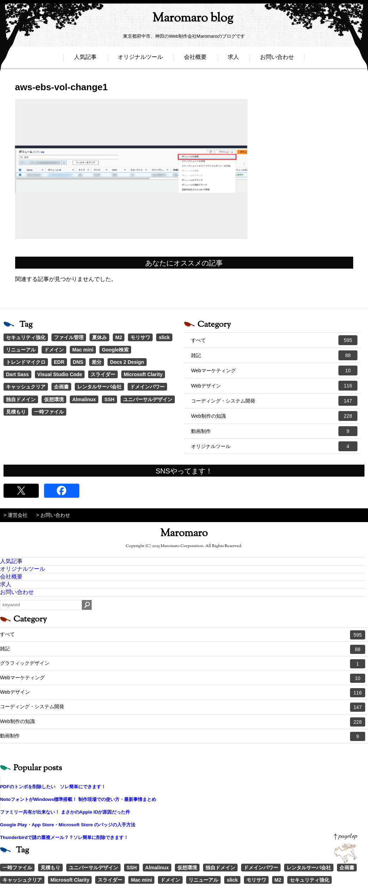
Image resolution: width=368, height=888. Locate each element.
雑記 (274, 355)
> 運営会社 (15, 515)
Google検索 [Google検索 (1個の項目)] (115, 350)
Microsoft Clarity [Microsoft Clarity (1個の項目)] (143, 374)
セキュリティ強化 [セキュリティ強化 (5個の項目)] (25, 337)
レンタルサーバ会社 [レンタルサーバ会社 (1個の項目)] (99, 387)
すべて (274, 340)
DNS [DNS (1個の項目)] (78, 362)
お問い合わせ (277, 59)
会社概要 (195, 59)
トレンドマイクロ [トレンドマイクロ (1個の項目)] (25, 362)
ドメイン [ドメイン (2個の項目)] (54, 350)
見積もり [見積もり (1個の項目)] (16, 412)
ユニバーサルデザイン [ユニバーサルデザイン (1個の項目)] (147, 399)
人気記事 (85, 59)
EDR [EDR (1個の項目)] (59, 362)
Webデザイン (274, 386)
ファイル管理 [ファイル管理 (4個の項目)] (69, 337)
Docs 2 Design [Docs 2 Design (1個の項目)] (127, 362)
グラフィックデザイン (182, 663)
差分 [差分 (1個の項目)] (97, 362)
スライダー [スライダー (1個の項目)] (103, 374)
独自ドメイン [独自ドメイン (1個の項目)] (21, 399)
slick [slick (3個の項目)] (164, 337)
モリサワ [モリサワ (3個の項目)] (140, 337)
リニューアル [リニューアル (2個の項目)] (21, 350)
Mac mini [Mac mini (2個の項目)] (82, 350)
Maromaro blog (184, 20)
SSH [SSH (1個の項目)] (109, 399)
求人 (233, 59)
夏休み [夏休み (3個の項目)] (99, 337)
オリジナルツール (140, 59)
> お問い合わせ (53, 515)
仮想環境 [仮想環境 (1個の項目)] (54, 399)
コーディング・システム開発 (274, 401)
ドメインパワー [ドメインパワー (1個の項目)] (147, 387)
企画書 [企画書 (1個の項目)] (61, 387)
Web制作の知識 (274, 416)
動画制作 (274, 431)
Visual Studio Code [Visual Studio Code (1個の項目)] (59, 374)
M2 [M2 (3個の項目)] (118, 337)
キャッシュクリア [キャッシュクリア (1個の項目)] (25, 387)
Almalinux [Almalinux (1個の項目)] (84, 399)
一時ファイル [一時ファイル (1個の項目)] (49, 412)
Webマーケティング (274, 370)
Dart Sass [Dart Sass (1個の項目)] (17, 374)
